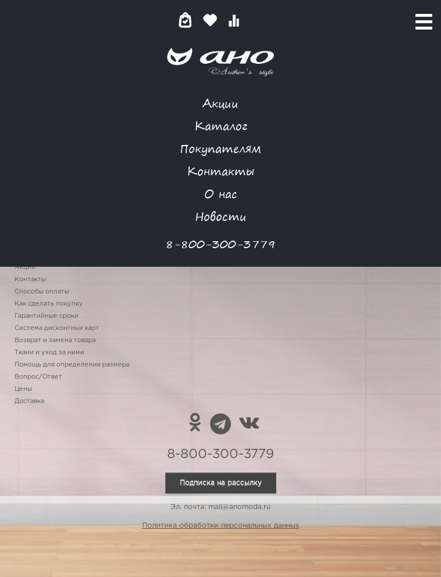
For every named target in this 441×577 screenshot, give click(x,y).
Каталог (220, 125)
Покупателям (220, 148)
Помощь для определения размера (72, 365)
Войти (257, 20)
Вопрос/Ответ (38, 377)
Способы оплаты (42, 292)
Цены (23, 389)
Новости (221, 216)
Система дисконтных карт (57, 328)
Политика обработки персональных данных (220, 525)
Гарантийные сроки (46, 316)
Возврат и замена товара (55, 340)
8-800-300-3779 (220, 243)
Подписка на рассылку (221, 483)
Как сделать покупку (49, 304)
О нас (220, 193)
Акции (220, 103)
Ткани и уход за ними (49, 352)
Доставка (29, 401)
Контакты (220, 170)
